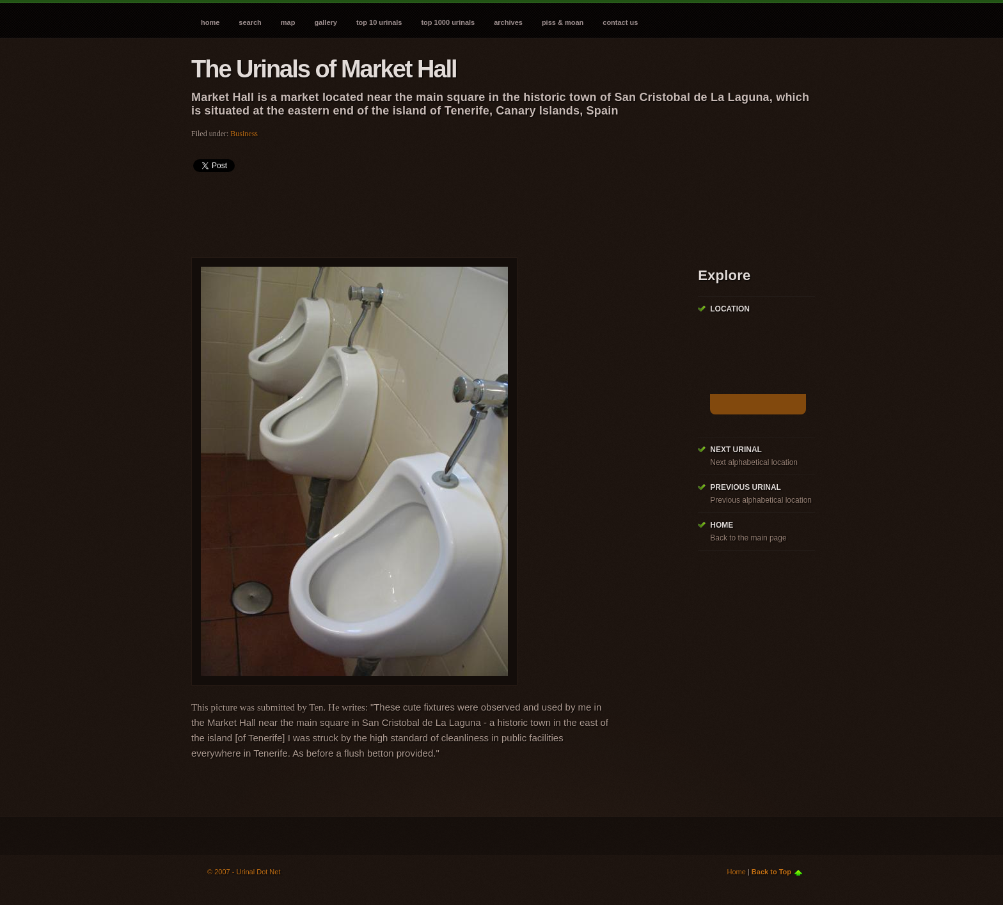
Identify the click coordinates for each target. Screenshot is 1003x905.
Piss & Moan (562, 22)
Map (288, 22)
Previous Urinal (745, 487)
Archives (508, 22)
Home (210, 22)
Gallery (325, 22)
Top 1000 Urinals (448, 22)
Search (250, 22)
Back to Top (771, 872)
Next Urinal (736, 449)
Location (730, 308)
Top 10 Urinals (379, 22)
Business (244, 133)
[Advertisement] (424, 210)
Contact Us (620, 22)
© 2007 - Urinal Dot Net (244, 872)
